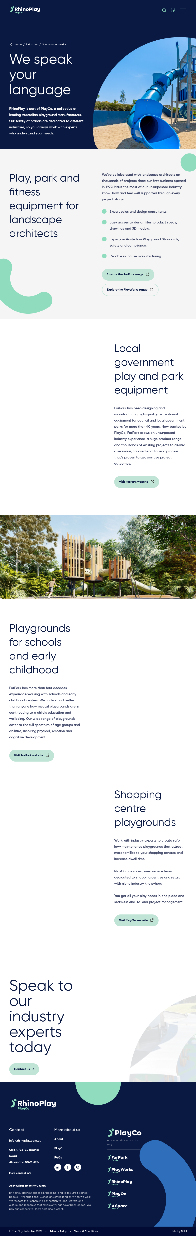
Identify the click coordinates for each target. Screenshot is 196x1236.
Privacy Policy (58, 1231)
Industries (32, 44)
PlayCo (59, 1148)
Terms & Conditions (86, 1231)
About (58, 1139)
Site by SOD (179, 1231)
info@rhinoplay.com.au (25, 1140)
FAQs (58, 1157)
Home (15, 44)
